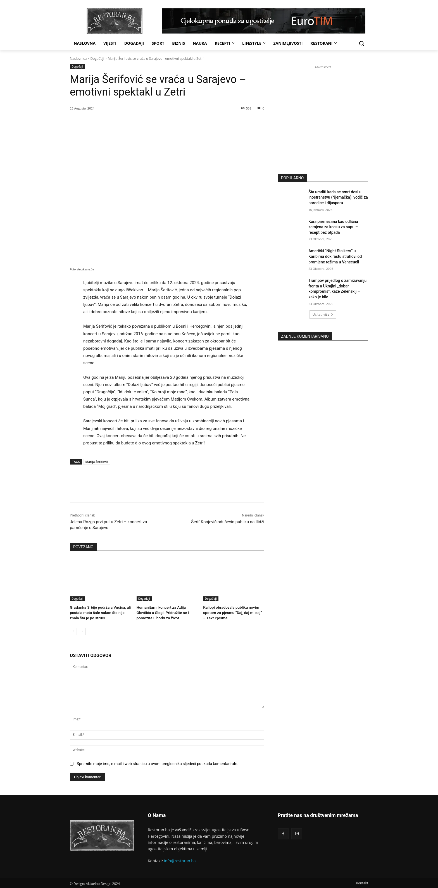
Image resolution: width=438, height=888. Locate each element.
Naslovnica (78, 58)
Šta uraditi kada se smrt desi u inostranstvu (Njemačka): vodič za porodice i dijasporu (338, 197)
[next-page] (82, 630)
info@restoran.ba (180, 860)
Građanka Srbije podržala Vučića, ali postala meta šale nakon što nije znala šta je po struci (99, 612)
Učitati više (323, 314)
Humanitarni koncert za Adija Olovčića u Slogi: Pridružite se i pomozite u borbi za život (162, 612)
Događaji (97, 58)
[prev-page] (73, 630)
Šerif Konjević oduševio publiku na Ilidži (227, 521)
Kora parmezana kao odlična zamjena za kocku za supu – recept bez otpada (333, 227)
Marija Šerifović (96, 462)
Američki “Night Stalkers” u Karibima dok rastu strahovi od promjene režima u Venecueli (335, 256)
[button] (361, 43)
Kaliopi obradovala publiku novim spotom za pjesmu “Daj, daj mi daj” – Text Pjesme (233, 612)
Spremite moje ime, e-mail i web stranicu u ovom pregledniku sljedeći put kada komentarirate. (157, 763)
